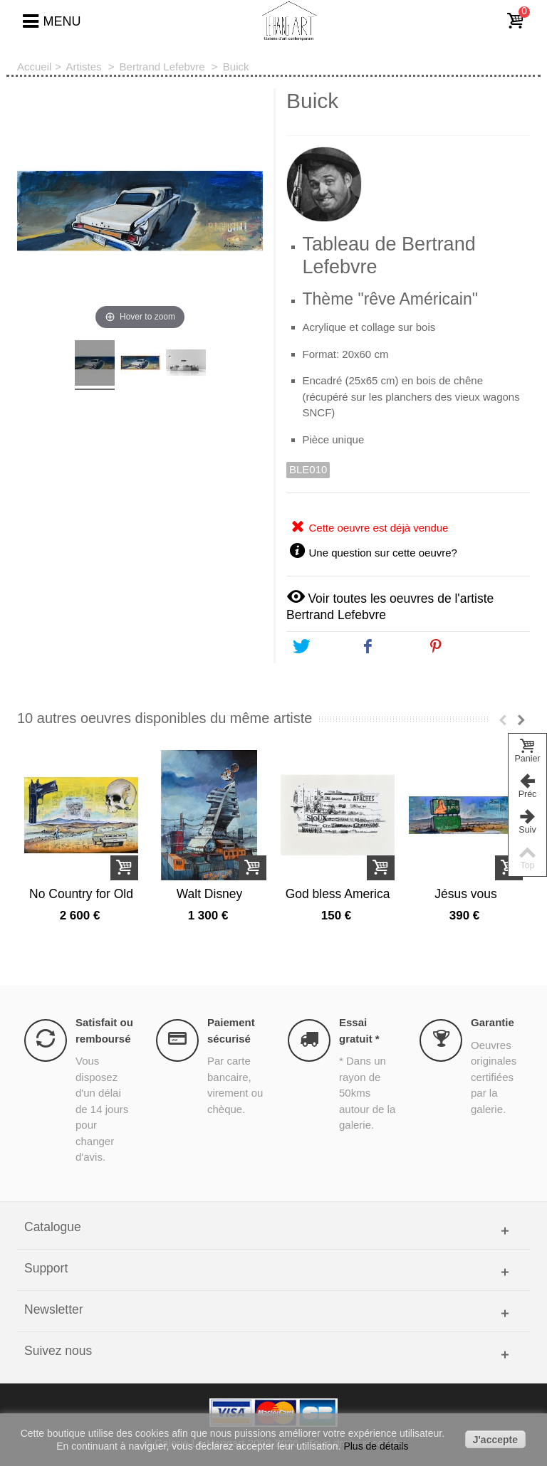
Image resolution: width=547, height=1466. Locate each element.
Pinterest (463, 647)
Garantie (492, 1022)
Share (387, 647)
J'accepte (495, 1439)
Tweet (319, 647)
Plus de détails (375, 1446)
